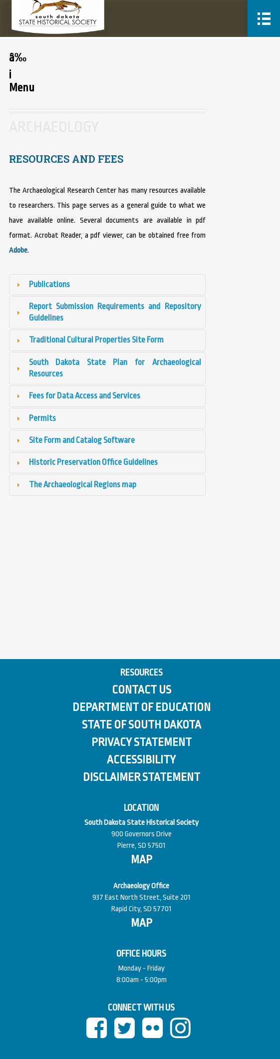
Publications (49, 284)
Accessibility (141, 759)
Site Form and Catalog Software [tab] (74, 440)
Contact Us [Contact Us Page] (141, 690)
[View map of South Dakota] (141, 859)
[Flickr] (155, 1033)
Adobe (18, 250)
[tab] (107, 284)
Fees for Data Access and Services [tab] (77, 395)
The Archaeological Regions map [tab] (75, 484)
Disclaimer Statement (141, 777)
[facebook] (99, 1033)
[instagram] (183, 1033)
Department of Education (141, 707)
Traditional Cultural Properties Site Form (96, 340)
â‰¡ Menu (12, 72)
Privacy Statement (141, 742)
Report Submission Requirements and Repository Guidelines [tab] (107, 312)
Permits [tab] (35, 418)
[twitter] (127, 1033)
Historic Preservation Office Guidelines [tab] (86, 462)
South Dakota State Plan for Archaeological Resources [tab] (107, 367)
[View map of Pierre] (141, 923)
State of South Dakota (141, 724)
